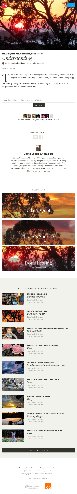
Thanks (38, 105)
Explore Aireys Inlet (38, 450)
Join (71, 5)
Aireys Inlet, (35, 63)
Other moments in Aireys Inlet (38, 288)
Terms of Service (52, 468)
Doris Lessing (37, 54)
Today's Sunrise (23, 54)
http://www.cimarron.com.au (38, 170)
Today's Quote (8, 54)
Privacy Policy (39, 468)
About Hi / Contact (25, 468)
